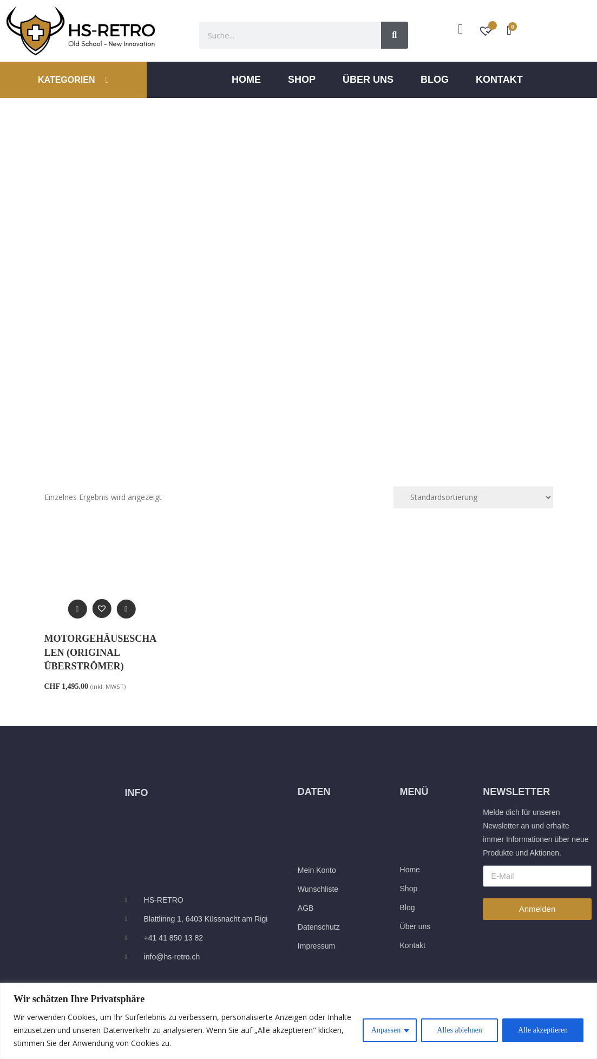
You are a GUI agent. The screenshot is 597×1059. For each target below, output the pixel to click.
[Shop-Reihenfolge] (473, 497)
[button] (101, 608)
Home (246, 79)
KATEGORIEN (73, 79)
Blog (435, 79)
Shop (302, 79)
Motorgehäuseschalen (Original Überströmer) (100, 652)
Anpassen (386, 1030)
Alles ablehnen (459, 1030)
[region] (298, 1021)
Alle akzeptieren (543, 1030)
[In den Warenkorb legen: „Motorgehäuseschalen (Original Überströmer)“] (125, 609)
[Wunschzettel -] (487, 32)
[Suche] (394, 35)
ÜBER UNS (368, 79)
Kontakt (499, 79)
